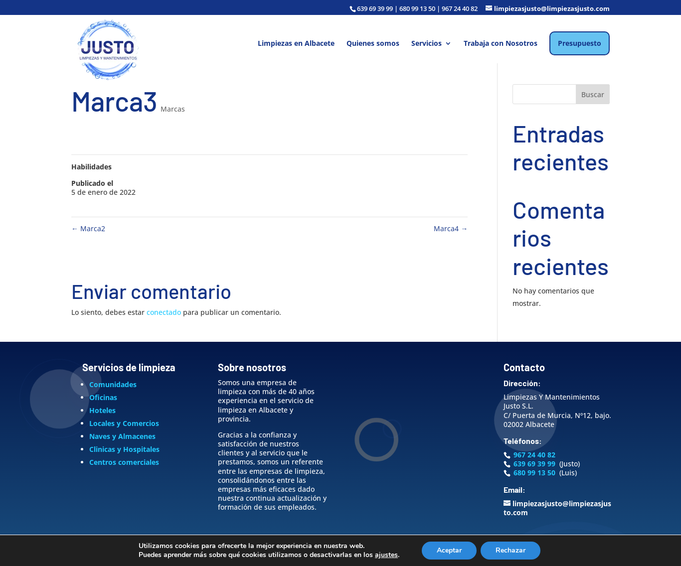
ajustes (386, 555)
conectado (164, 312)
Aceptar (449, 550)
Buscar (592, 94)
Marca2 (88, 228)
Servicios (426, 44)
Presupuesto (579, 43)
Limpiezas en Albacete (296, 44)
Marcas (173, 109)
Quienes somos (372, 44)
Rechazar (510, 550)
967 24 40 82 (534, 454)
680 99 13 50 (534, 472)
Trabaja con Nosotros (500, 44)
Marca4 (451, 228)
